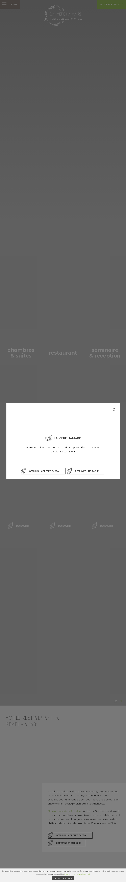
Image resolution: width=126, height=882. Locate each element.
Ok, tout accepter (63, 878)
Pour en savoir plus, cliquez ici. (77, 874)
